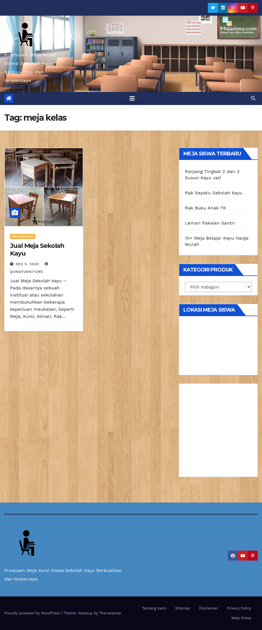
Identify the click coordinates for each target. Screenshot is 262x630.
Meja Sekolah (23, 236)
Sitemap (182, 608)
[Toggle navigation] (132, 98)
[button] (253, 98)
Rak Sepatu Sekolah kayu (213, 192)
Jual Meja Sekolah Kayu (37, 249)
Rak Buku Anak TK (205, 208)
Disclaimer (208, 608)
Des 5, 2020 (27, 264)
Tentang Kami (154, 608)
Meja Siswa (241, 618)
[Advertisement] (218, 432)
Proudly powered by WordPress (33, 613)
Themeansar (110, 613)
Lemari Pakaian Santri (210, 223)
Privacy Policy (239, 608)
